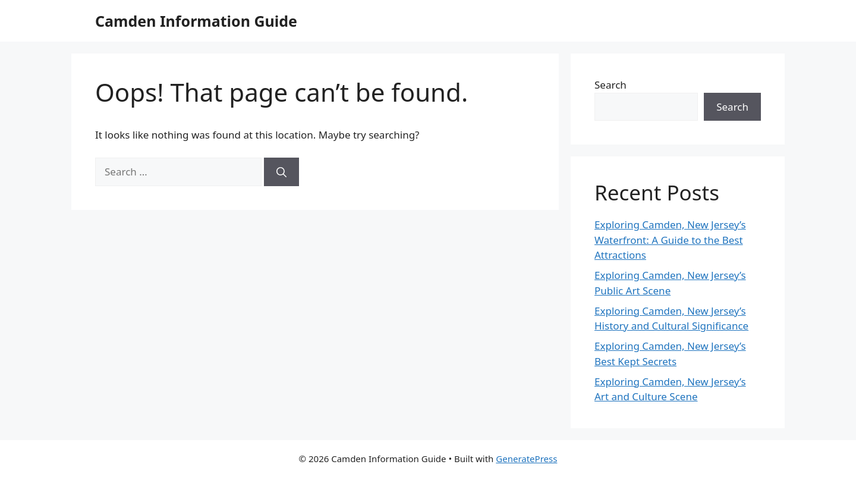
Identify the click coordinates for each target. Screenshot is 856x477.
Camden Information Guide (196, 21)
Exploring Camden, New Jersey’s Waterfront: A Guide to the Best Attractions (670, 240)
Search (610, 85)
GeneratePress (526, 459)
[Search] (281, 172)
